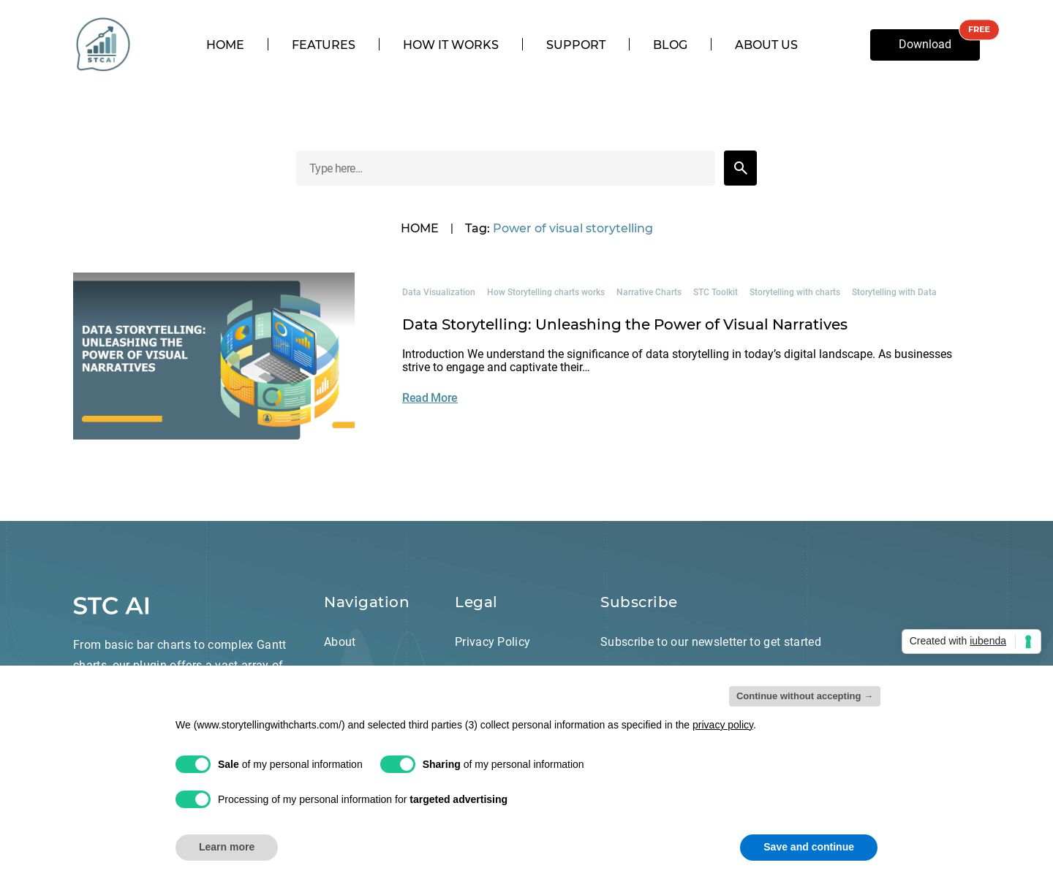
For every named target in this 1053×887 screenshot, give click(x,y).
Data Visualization (438, 292)
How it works (451, 45)
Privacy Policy (492, 642)
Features (323, 45)
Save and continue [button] (808, 847)
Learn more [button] (226, 847)
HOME (420, 228)
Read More (430, 398)
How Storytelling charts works (546, 292)
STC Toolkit (715, 292)
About (340, 642)
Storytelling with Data (894, 292)
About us (766, 45)
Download (925, 44)
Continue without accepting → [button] (804, 695)
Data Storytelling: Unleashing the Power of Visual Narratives (625, 324)
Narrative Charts (649, 292)
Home (225, 45)
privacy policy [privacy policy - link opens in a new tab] (722, 725)
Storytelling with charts (795, 292)
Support (575, 45)
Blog (670, 45)
